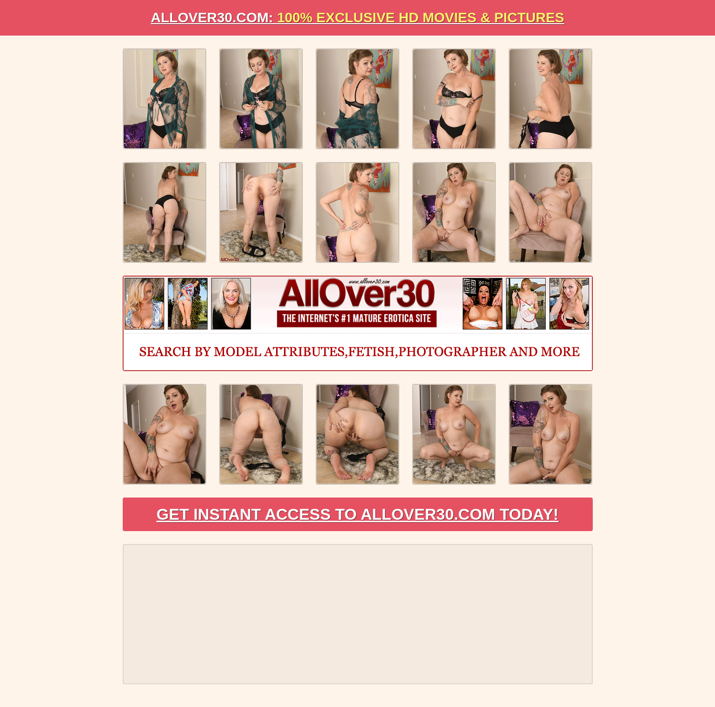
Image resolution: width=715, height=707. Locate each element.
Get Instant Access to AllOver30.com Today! (357, 514)
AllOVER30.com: (358, 17)
